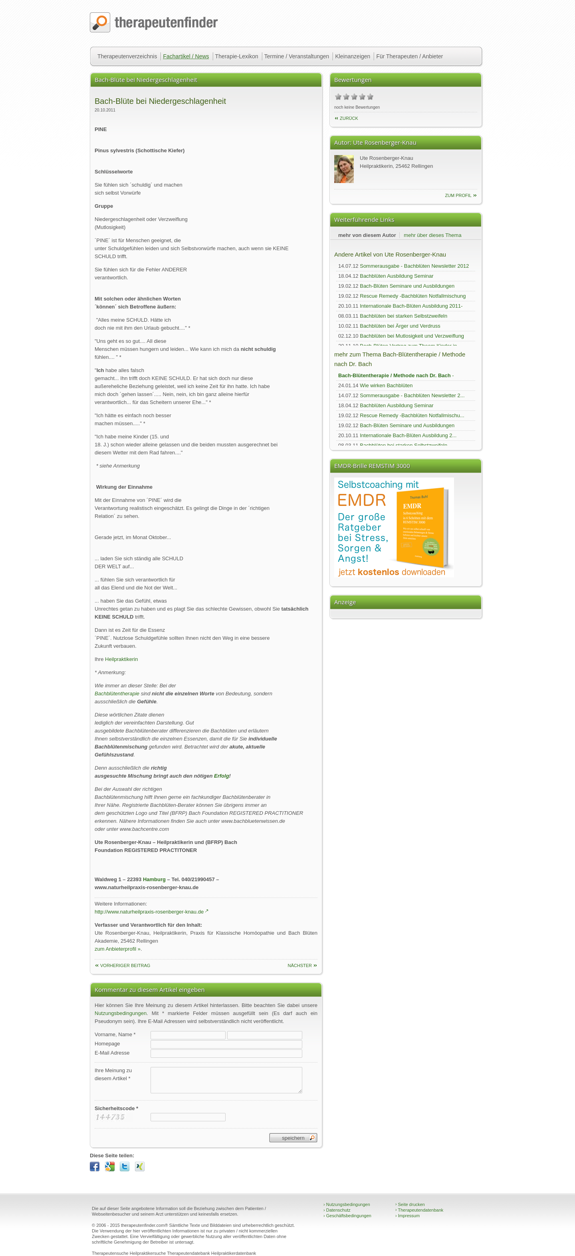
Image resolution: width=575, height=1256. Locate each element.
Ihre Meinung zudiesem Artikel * (113, 1074)
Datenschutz (337, 1210)
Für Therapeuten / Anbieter (409, 56)
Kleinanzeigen (352, 56)
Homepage (107, 1044)
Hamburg (154, 879)
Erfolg (221, 776)
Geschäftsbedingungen (347, 1215)
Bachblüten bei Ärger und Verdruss (400, 326)
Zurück (349, 118)
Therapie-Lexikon (236, 56)
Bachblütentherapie (117, 694)
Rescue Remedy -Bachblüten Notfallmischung (413, 296)
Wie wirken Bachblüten (386, 385)
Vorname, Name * (115, 1034)
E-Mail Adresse (112, 1053)
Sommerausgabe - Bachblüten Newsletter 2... (412, 395)
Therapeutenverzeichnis (127, 56)
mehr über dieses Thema (432, 235)
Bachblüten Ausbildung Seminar (396, 276)
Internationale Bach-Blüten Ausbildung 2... (408, 435)
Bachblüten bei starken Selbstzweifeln (403, 316)
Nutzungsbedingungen (121, 1013)
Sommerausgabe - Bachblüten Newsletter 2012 (414, 266)
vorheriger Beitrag (125, 965)
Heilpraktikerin (121, 659)
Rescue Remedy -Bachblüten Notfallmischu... (412, 415)
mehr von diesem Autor (367, 235)
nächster (300, 965)
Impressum (407, 1215)
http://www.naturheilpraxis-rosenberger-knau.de (149, 912)
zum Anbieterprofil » (118, 949)
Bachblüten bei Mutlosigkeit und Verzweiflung (412, 336)
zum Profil (458, 195)
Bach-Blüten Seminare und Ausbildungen (407, 286)
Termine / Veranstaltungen (296, 56)
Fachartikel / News (186, 56)
